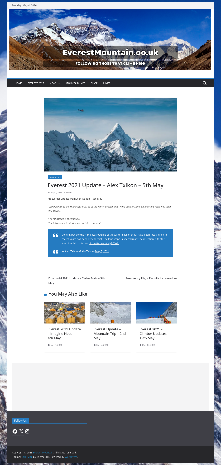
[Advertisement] (110, 387)
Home (18, 83)
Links (106, 83)
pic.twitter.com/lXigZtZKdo (104, 243)
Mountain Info (75, 83)
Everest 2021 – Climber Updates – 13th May (154, 333)
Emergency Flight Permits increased (151, 278)
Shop (94, 83)
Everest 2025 (36, 83)
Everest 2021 (55, 177)
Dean (68, 192)
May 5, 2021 (102, 251)
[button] (58, 83)
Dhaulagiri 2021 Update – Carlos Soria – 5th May (74, 280)
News (53, 83)
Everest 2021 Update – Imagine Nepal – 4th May (64, 333)
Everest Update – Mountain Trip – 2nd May (110, 333)
